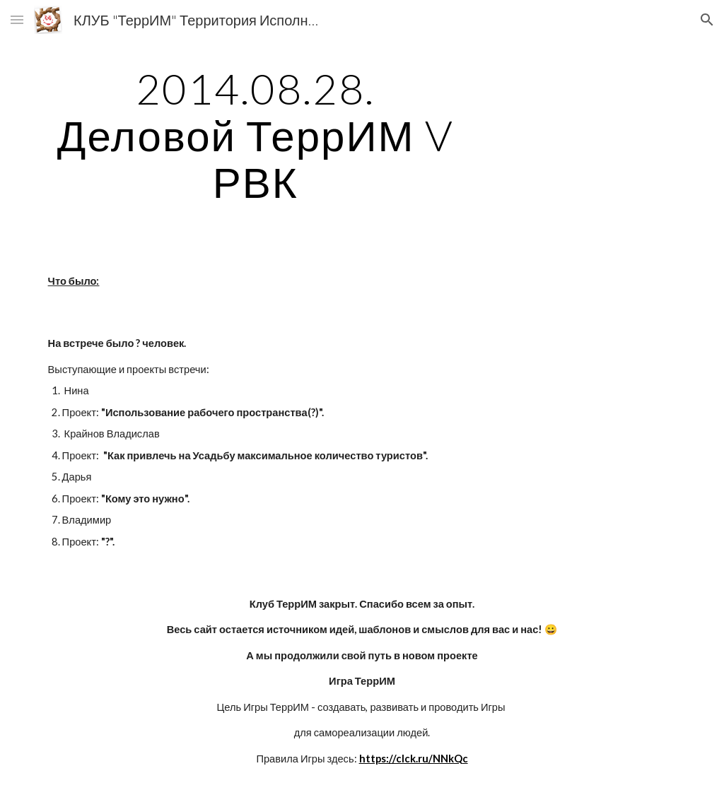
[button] (17, 19)
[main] (255, 135)
